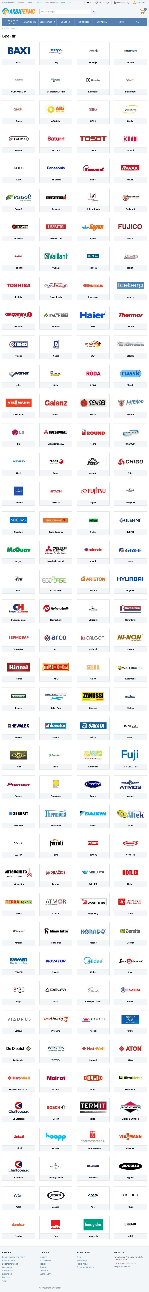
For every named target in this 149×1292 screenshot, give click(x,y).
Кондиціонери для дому (13, 1257)
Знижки (39, 2)
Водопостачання (10, 1264)
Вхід (79, 1257)
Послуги (6, 1277)
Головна (5, 28)
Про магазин (8, 2)
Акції (4, 1281)
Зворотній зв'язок (122, 1266)
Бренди (20, 2)
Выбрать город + (63, 2)
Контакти (43, 1270)
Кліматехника (8, 1260)
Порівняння (82, 1264)
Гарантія (43, 1267)
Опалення (7, 1267)
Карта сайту (45, 1274)
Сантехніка (7, 1270)
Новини (43, 1264)
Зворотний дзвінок (85, 1267)
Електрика (7, 1274)
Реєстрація (82, 1260)
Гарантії (30, 2)
